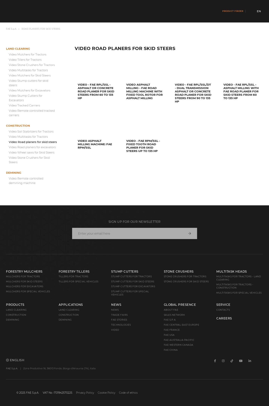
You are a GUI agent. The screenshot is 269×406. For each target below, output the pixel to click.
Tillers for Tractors (73, 276)
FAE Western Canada (178, 344)
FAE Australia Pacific (179, 340)
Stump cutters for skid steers (132, 281)
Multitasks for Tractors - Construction (234, 286)
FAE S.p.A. (11, 29)
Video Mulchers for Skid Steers (30, 75)
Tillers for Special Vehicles (78, 281)
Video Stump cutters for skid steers (28, 83)
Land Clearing (69, 309)
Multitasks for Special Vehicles (239, 292)
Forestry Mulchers (24, 271)
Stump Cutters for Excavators (133, 286)
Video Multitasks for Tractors (28, 70)
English (15, 360)
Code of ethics (128, 392)
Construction (18, 125)
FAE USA (169, 334)
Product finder (232, 11)
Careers (224, 318)
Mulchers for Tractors (23, 276)
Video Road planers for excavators (32, 147)
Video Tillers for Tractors (25, 59)
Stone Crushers (179, 271)
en (259, 11)
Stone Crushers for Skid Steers (186, 281)
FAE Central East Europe (181, 324)
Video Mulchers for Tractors (27, 54)
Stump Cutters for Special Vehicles (130, 293)
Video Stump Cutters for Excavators (25, 98)
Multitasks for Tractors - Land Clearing (238, 278)
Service (223, 304)
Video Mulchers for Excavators (29, 90)
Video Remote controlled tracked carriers (32, 113)
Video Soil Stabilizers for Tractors (31, 131)
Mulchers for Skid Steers (24, 281)
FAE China (171, 349)
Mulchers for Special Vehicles (28, 291)
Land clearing (18, 48)
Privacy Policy (85, 392)
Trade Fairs (119, 314)
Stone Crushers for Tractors (185, 276)
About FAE (171, 309)
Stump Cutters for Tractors (131, 276)
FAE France (172, 329)
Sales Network (174, 314)
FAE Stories (119, 319)
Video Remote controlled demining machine (26, 181)
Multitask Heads (231, 271)
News (116, 304)
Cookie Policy (106, 392)
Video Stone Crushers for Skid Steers (29, 160)
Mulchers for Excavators (24, 286)
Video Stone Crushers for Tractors (32, 65)
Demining (13, 172)
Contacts (223, 309)
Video (115, 329)
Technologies (121, 324)
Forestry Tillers (74, 271)
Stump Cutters (124, 271)
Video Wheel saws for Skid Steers (31, 152)
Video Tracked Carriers (24, 105)
